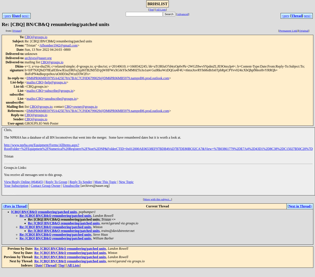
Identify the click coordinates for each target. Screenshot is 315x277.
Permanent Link (288, 30)
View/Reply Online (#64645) (23, 182)
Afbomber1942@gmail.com (58, 45)
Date (16, 16)
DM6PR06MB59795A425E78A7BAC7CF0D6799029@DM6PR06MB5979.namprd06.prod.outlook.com (98, 78)
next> (26, 16)
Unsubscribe (71, 185)
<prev (7, 16)
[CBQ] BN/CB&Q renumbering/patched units (44, 212)
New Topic (126, 182)
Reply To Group (56, 182)
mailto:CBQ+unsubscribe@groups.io (52, 98)
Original (303, 30)
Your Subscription (16, 185)
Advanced (182, 14)
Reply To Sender (80, 182)
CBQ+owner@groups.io (81, 106)
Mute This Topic (105, 182)
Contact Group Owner (45, 185)
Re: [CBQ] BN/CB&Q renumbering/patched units (55, 215)
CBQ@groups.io (36, 37)
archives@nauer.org (38, 58)
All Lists (161, 9)
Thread (296, 16)
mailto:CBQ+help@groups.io (47, 82)
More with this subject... (157, 199)
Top (151, 9)
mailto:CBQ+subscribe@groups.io (50, 90)
